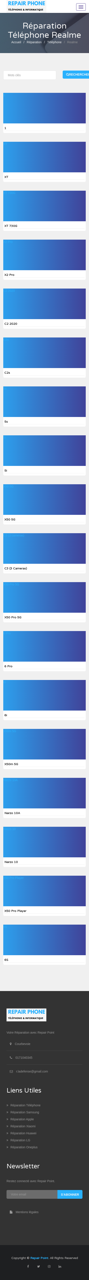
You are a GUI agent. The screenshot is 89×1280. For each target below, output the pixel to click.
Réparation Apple (20, 1119)
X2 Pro (8, 242)
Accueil (16, 42)
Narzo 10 (9, 829)
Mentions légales (23, 1212)
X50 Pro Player (13, 878)
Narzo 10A (10, 780)
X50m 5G (9, 731)
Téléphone (54, 42)
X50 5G (8, 486)
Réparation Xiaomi (21, 1126)
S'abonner (70, 1194)
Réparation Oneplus (22, 1147)
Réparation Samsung (23, 1112)
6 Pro (6, 633)
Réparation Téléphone (23, 1105)
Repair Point (39, 1258)
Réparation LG (18, 1140)
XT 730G (9, 193)
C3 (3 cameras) (13, 535)
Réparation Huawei (21, 1133)
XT (5, 144)
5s (5, 388)
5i (4, 437)
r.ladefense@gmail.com (32, 1071)
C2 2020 (9, 290)
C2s (6, 339)
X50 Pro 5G (11, 584)
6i (4, 682)
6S (5, 927)
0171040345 (23, 1057)
